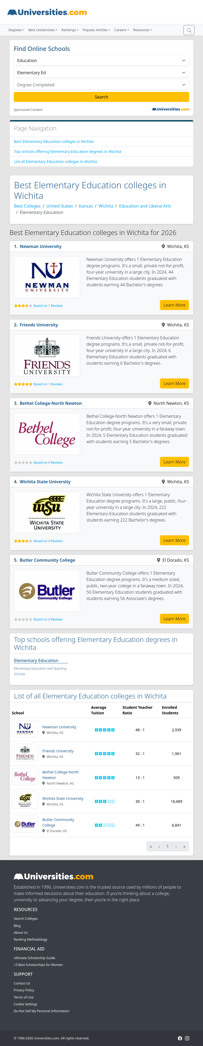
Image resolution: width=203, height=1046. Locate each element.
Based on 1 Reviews (48, 305)
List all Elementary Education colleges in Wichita (55, 161)
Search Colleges (26, 918)
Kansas (86, 206)
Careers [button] (120, 29)
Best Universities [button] (41, 29)
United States (60, 206)
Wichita (106, 206)
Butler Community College (47, 560)
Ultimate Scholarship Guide (34, 958)
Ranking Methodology (30, 939)
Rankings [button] (68, 29)
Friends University (39, 325)
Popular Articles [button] (95, 29)
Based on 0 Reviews (48, 462)
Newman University (41, 246)
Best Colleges (27, 206)
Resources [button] (141, 29)
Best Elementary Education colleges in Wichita (54, 141)
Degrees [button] (15, 29)
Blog (17, 925)
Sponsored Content (28, 110)
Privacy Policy (24, 990)
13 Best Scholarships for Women (38, 965)
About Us (21, 932)
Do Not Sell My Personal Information (41, 1011)
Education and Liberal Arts (145, 206)
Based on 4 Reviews (48, 541)
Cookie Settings (25, 1004)
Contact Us (22, 983)
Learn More (174, 305)
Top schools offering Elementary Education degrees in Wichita (67, 151)
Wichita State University (45, 482)
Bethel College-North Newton (51, 403)
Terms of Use (24, 997)
